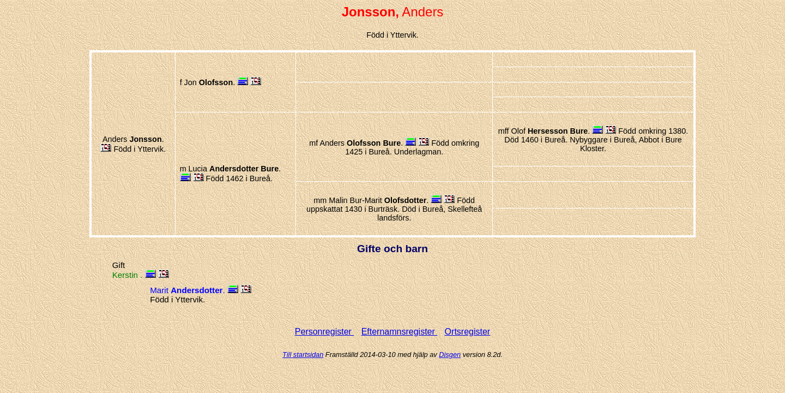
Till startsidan (302, 354)
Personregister (324, 331)
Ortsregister (468, 331)
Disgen (450, 354)
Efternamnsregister (399, 331)
